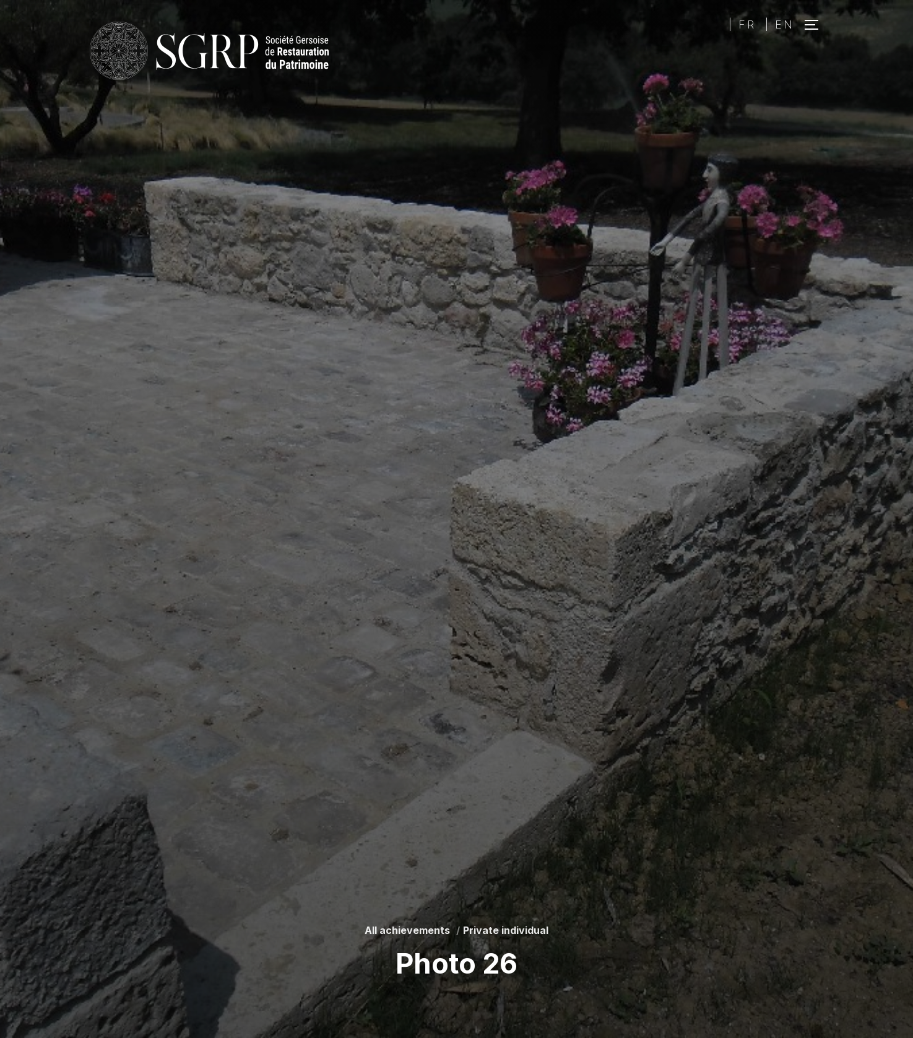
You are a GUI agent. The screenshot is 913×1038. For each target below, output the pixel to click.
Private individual (505, 930)
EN (784, 24)
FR (747, 24)
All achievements (407, 930)
